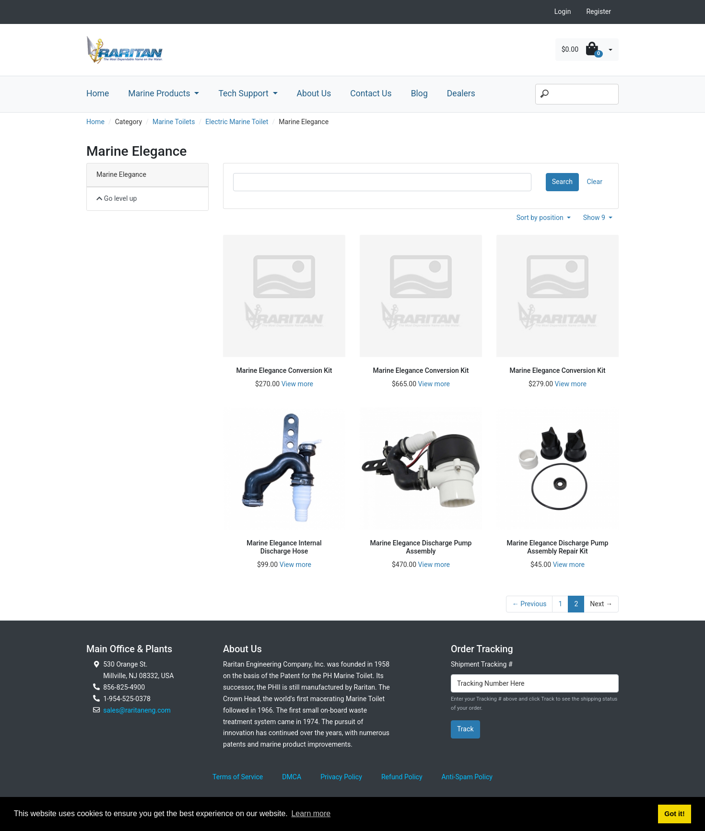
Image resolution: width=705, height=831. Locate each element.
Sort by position (541, 217)
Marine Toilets (174, 122)
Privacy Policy (341, 777)
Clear (594, 181)
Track (465, 729)
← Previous (529, 604)
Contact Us (370, 93)
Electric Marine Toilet (236, 122)
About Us (314, 93)
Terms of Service (237, 777)
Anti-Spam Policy (467, 777)
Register (598, 11)
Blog (419, 93)
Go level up (116, 198)
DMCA (291, 777)
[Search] (577, 94)
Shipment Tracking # (482, 664)
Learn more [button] (310, 813)
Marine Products (160, 93)
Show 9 (595, 217)
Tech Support (244, 93)
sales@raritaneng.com (137, 710)
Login (562, 11)
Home (97, 93)
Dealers (461, 93)
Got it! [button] (674, 814)
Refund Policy (402, 777)
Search (562, 181)
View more (297, 384)
